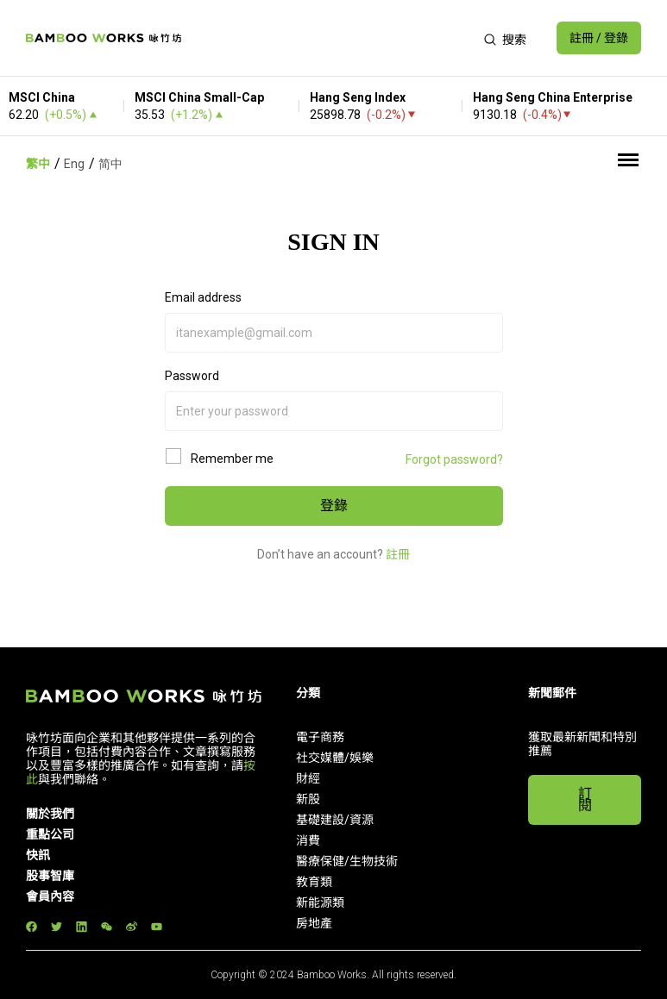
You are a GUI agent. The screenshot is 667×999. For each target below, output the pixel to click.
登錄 (334, 505)
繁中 (38, 164)
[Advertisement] (332, 38)
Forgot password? (454, 459)
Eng (74, 164)
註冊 (398, 554)
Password (192, 376)
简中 (110, 164)
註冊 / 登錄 (598, 38)
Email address (203, 297)
